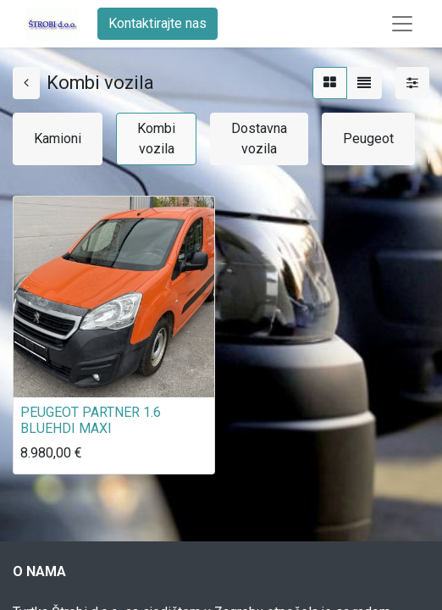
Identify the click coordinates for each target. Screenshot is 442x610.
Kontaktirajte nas (157, 23)
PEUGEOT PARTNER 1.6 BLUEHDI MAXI (90, 420)
